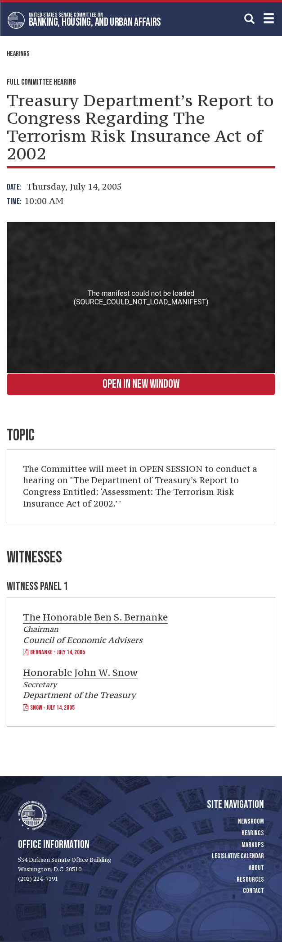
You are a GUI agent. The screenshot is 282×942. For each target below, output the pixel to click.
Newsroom (251, 821)
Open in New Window (141, 384)
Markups (253, 845)
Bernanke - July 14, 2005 (54, 652)
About (256, 868)
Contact (253, 891)
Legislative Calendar (238, 856)
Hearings (18, 54)
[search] (249, 18)
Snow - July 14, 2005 (49, 707)
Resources (250, 879)
